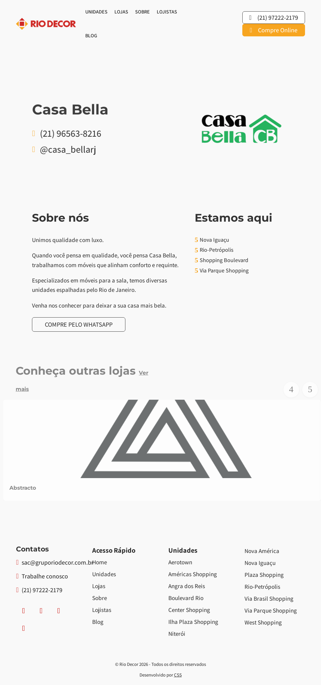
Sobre (142, 11)
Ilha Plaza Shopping (193, 621)
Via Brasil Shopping (269, 598)
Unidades (96, 11)
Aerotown (180, 562)
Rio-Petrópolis (262, 586)
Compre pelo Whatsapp (79, 324)
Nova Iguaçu (260, 562)
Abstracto (22, 488)
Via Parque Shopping (271, 610)
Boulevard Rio (185, 598)
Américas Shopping (192, 574)
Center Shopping (189, 610)
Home (99, 562)
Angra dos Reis (186, 586)
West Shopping (263, 622)
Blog (91, 35)
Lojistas (167, 11)
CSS (178, 675)
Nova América (262, 551)
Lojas (121, 11)
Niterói (176, 633)
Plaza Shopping (264, 574)
